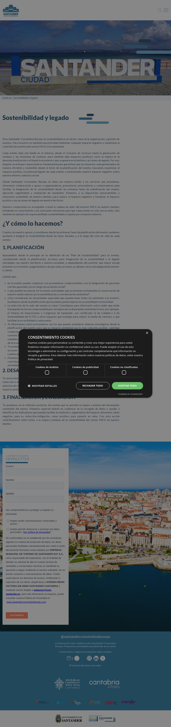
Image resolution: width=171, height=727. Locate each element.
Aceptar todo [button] (127, 385)
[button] (42, 386)
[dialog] (85, 363)
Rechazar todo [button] (92, 385)
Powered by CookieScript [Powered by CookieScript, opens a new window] (130, 394)
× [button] (147, 333)
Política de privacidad (40, 359)
